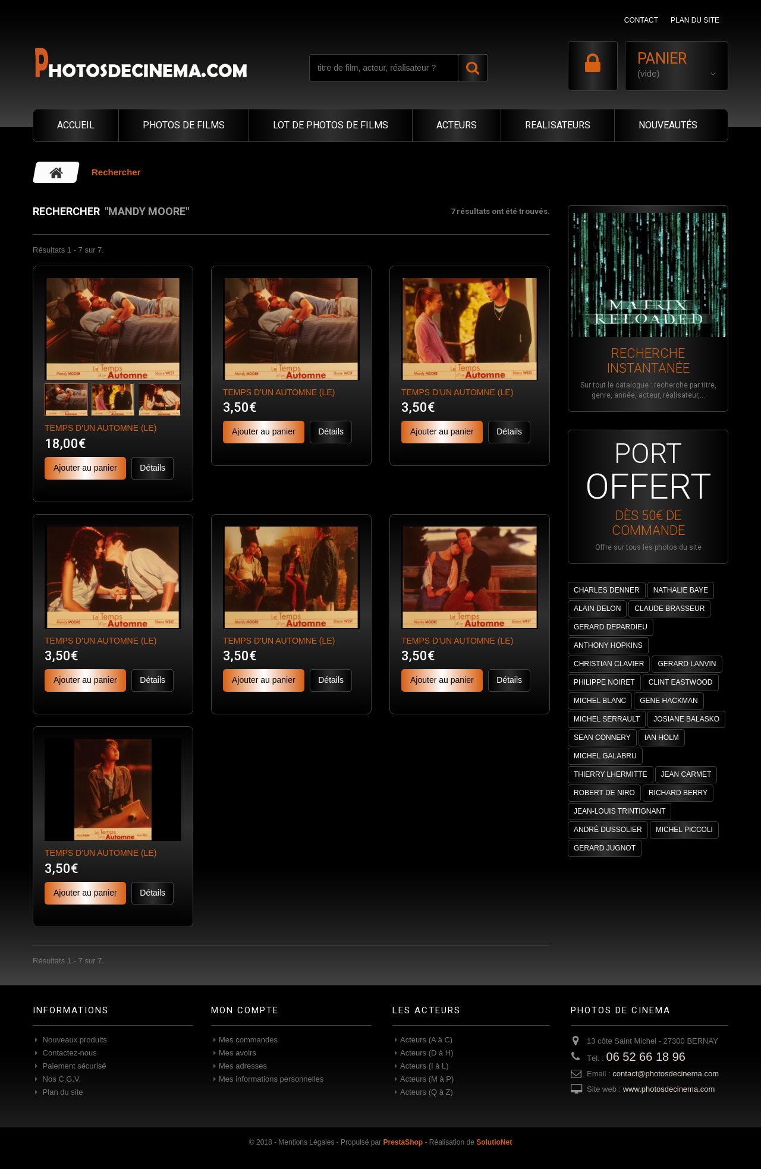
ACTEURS (456, 125)
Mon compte (245, 1010)
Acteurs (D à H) (427, 1052)
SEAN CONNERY (602, 737)
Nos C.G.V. (60, 1079)
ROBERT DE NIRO (604, 793)
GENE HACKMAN (668, 701)
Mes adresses (243, 1065)
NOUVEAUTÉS (668, 125)
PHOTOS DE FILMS (184, 125)
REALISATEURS (557, 125)
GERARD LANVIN (687, 664)
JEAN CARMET (686, 774)
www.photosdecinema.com (669, 1089)
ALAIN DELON (597, 608)
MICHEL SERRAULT (607, 719)
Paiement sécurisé (73, 1065)
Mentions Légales (306, 1142)
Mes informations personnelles (271, 1079)
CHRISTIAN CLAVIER (609, 664)
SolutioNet (494, 1142)
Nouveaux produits (73, 1039)
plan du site (695, 20)
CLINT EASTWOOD (681, 682)
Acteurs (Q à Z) (426, 1092)
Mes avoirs (237, 1052)
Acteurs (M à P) (427, 1079)
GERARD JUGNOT (605, 848)
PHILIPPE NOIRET (604, 682)
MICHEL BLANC (600, 701)
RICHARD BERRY (678, 793)
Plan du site (61, 1092)
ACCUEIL (76, 125)
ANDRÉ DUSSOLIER (608, 829)
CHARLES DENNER (607, 590)
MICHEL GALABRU (605, 756)
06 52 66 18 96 (645, 1056)
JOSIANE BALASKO (686, 719)
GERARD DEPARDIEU (610, 627)
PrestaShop (403, 1142)
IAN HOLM (661, 737)
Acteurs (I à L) (424, 1065)
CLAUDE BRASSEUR (669, 608)
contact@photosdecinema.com (665, 1073)
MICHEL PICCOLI (684, 829)
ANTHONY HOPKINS (608, 645)
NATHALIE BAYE (680, 590)
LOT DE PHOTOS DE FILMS (330, 125)
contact (641, 20)
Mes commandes (248, 1039)
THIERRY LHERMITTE (610, 774)
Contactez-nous (68, 1052)
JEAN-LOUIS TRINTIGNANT (619, 811)
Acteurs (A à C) (426, 1039)
